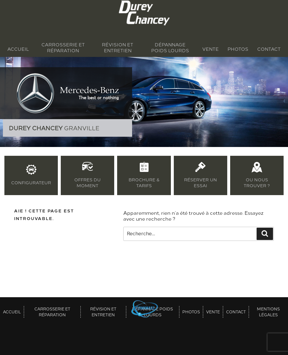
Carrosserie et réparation (63, 47)
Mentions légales (268, 311)
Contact (269, 49)
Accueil (18, 49)
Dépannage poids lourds (170, 47)
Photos (238, 49)
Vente (210, 49)
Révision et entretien (117, 47)
